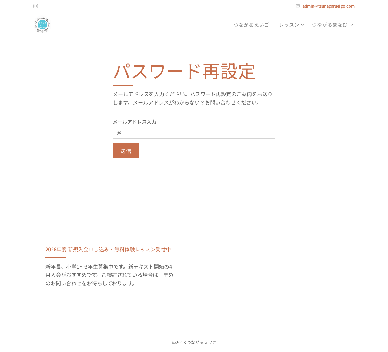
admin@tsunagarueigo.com (329, 6)
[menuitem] (253, 24)
